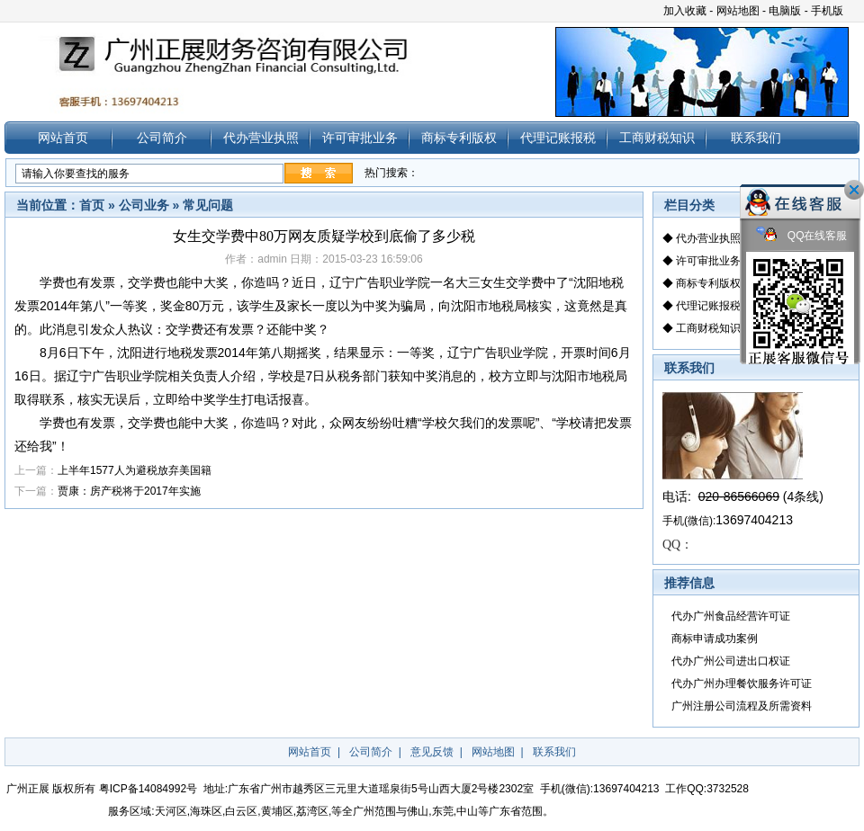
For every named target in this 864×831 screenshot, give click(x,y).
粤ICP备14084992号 (148, 788)
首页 (91, 205)
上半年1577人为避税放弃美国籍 (135, 470)
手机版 (827, 10)
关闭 (854, 190)
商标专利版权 (459, 137)
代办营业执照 (261, 137)
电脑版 (785, 10)
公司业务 (144, 205)
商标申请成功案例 (714, 638)
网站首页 (63, 137)
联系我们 (756, 137)
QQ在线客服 (802, 236)
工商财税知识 (657, 137)
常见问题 (208, 205)
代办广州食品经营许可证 (730, 616)
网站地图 (738, 10)
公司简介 (162, 137)
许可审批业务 (360, 137)
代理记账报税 (558, 137)
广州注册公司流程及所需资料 (741, 706)
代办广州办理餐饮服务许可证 (741, 683)
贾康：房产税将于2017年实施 (129, 491)
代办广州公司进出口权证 (730, 661)
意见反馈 (432, 752)
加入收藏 (684, 10)
